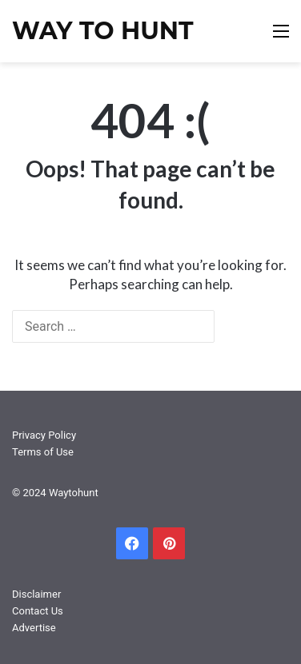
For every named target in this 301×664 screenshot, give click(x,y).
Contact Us (37, 611)
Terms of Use (43, 452)
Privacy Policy (44, 435)
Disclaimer (36, 594)
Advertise (34, 628)
